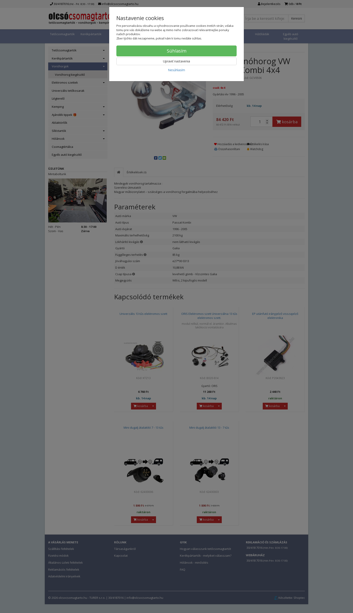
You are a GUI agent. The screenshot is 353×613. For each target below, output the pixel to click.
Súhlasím (176, 51)
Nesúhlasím (176, 70)
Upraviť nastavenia (176, 61)
